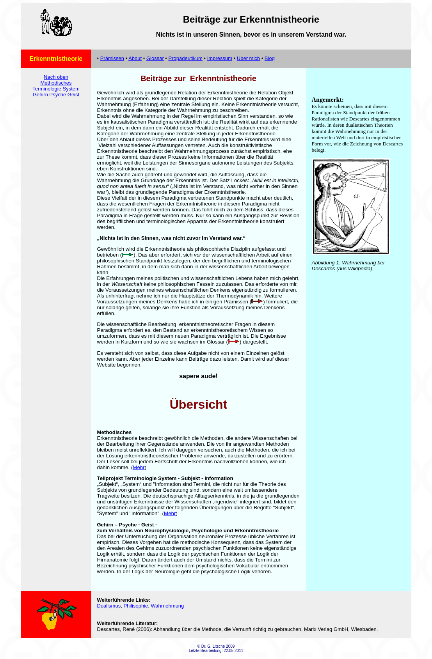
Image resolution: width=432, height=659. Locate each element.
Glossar (155, 58)
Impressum (219, 58)
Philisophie (135, 606)
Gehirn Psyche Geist (56, 94)
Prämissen (112, 58)
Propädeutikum (186, 58)
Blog (270, 58)
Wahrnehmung (167, 606)
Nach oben (56, 77)
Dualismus (109, 606)
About (135, 58)
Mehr (138, 467)
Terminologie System (56, 89)
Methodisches (55, 83)
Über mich (248, 58)
